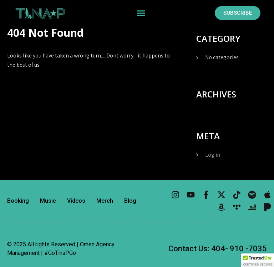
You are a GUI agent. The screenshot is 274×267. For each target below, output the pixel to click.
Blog (130, 200)
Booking (18, 200)
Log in (212, 154)
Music (48, 200)
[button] (141, 13)
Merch (104, 200)
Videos (76, 200)
